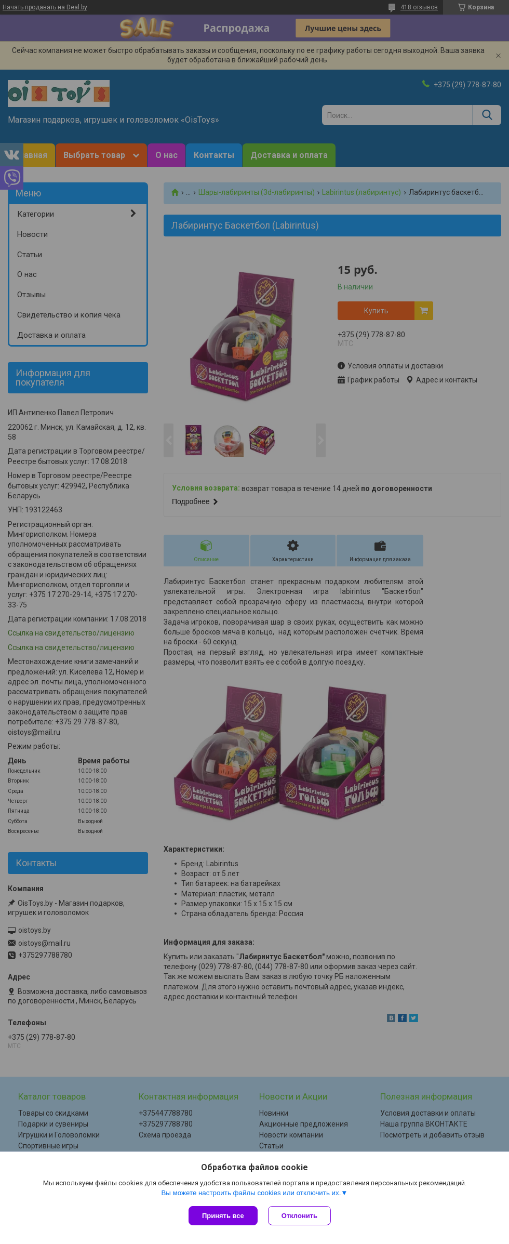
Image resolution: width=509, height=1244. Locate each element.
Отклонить (299, 1216)
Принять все (223, 1216)
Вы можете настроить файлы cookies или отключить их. (251, 1193)
